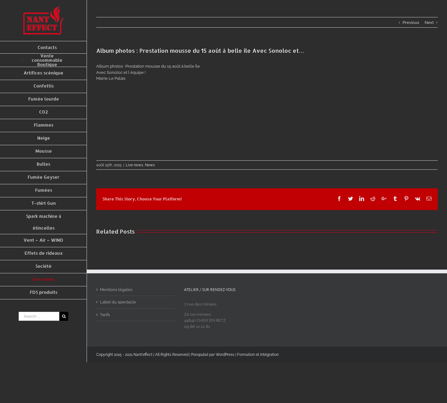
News (150, 165)
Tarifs (105, 314)
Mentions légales (116, 289)
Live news (134, 165)
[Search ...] (39, 316)
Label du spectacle (118, 302)
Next (429, 22)
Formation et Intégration (258, 354)
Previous (411, 22)
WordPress (225, 354)
